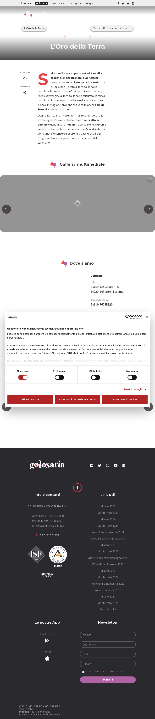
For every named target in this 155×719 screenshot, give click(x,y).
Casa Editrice (57, 3)
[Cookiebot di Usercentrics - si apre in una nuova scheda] (128, 317)
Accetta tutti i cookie (125, 399)
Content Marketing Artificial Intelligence (39, 714)
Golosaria (41, 3)
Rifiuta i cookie (30, 399)
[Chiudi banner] (147, 317)
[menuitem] (108, 506)
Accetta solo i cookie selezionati (77, 399)
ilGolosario (26, 3)
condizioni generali (103, 671)
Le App (89, 3)
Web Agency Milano (39, 711)
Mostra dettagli (133, 389)
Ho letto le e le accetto (104, 671)
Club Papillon (75, 3)
